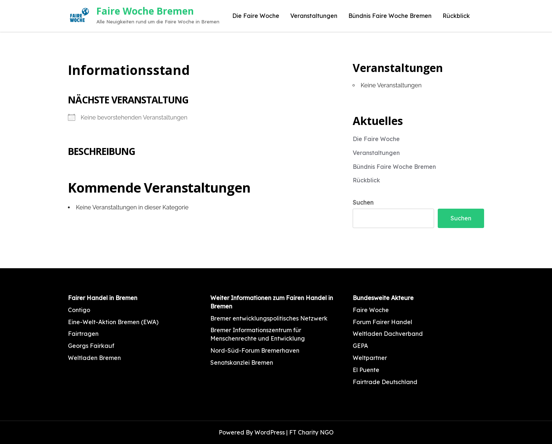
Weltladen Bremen (94, 357)
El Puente (366, 369)
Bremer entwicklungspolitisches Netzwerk (268, 318)
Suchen (363, 202)
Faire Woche (371, 310)
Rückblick (456, 15)
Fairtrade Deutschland (385, 382)
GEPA (360, 345)
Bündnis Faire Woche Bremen (390, 15)
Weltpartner (370, 357)
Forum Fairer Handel (382, 322)
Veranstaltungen (313, 15)
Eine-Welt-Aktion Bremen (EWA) (113, 322)
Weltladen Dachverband (388, 333)
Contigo (79, 310)
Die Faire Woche (255, 15)
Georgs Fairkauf (91, 345)
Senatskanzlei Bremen (241, 362)
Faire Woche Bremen (145, 11)
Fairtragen (83, 333)
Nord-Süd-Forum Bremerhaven (254, 350)
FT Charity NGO (311, 432)
